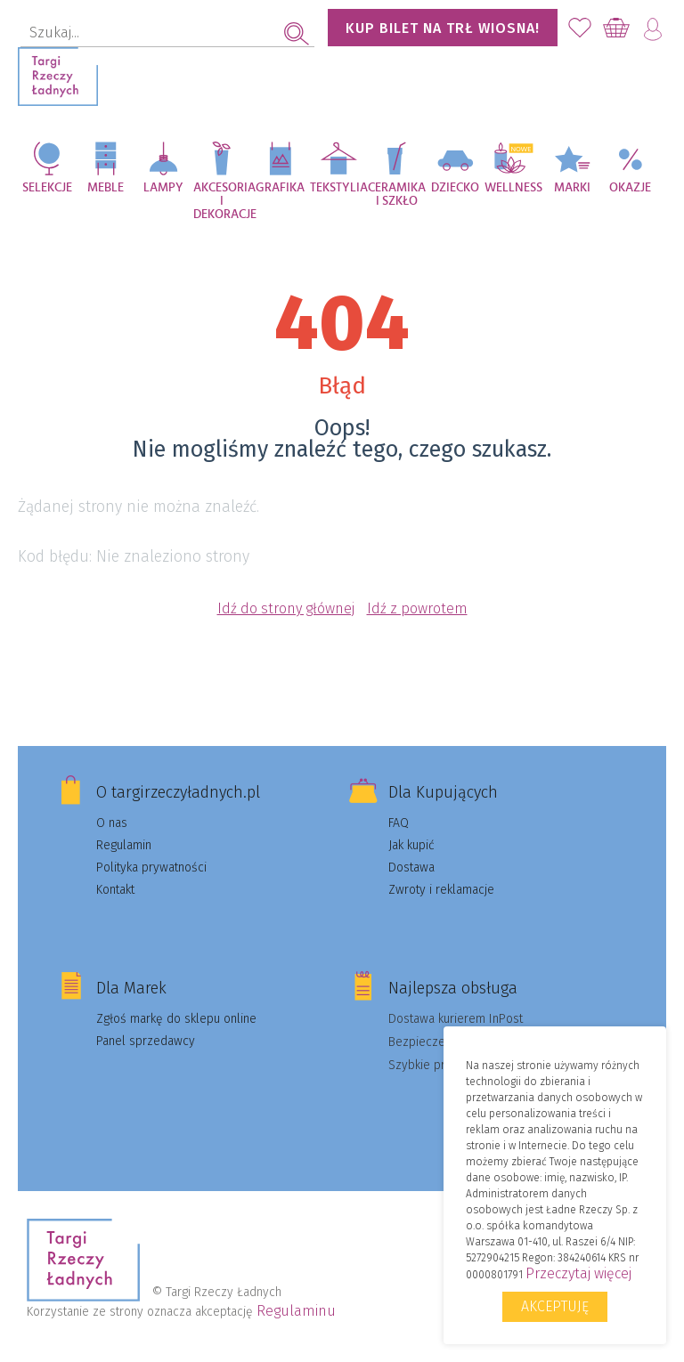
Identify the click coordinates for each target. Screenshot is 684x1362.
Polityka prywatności (151, 867)
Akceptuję (555, 1306)
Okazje (630, 188)
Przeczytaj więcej (578, 1273)
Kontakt (115, 889)
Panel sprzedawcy (145, 1041)
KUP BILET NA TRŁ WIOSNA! (443, 28)
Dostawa (411, 867)
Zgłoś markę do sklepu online (176, 1018)
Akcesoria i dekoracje (222, 197)
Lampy (163, 188)
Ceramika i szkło (397, 194)
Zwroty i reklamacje (441, 889)
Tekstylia (339, 188)
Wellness (513, 188)
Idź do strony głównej (285, 608)
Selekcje (47, 188)
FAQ (398, 823)
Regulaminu (296, 1310)
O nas (111, 823)
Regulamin (123, 845)
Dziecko (455, 188)
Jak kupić (411, 845)
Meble (105, 188)
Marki (572, 188)
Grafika (280, 188)
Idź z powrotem (417, 608)
